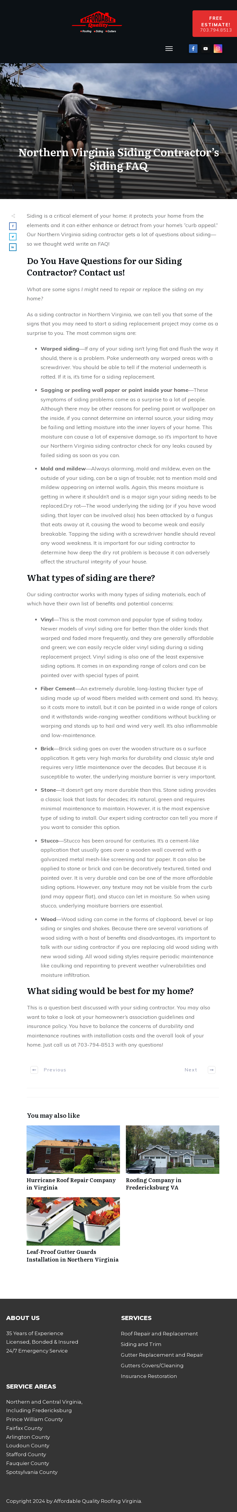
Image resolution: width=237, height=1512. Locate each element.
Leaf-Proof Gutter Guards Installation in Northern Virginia (73, 1233)
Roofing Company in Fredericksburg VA (172, 1161)
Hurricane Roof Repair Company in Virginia (73, 1161)
